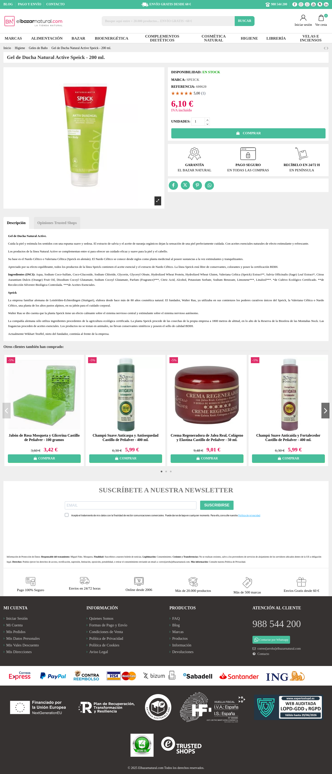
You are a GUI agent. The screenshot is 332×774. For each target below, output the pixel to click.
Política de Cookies (104, 645)
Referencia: (183, 86)
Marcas (178, 632)
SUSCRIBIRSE (216, 505)
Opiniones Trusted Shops (57, 223)
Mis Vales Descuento (22, 645)
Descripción (16, 223)
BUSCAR (244, 21)
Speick (193, 80)
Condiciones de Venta (106, 632)
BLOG (8, 4)
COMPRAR (248, 133)
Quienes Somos (101, 618)
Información (181, 645)
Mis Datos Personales (23, 638)
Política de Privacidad (235, 562)
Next (325, 410)
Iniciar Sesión (17, 618)
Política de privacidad (249, 515)
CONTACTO (55, 4)
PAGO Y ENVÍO (30, 4)
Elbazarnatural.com (150, 768)
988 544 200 (276, 624)
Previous (7, 410)
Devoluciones (182, 652)
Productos (180, 638)
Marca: (178, 80)
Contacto (263, 654)
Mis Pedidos (15, 632)
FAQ (176, 618)
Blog (176, 625)
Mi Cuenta (14, 625)
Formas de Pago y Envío (108, 625)
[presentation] (100, 536)
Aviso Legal (98, 652)
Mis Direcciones (19, 652)
